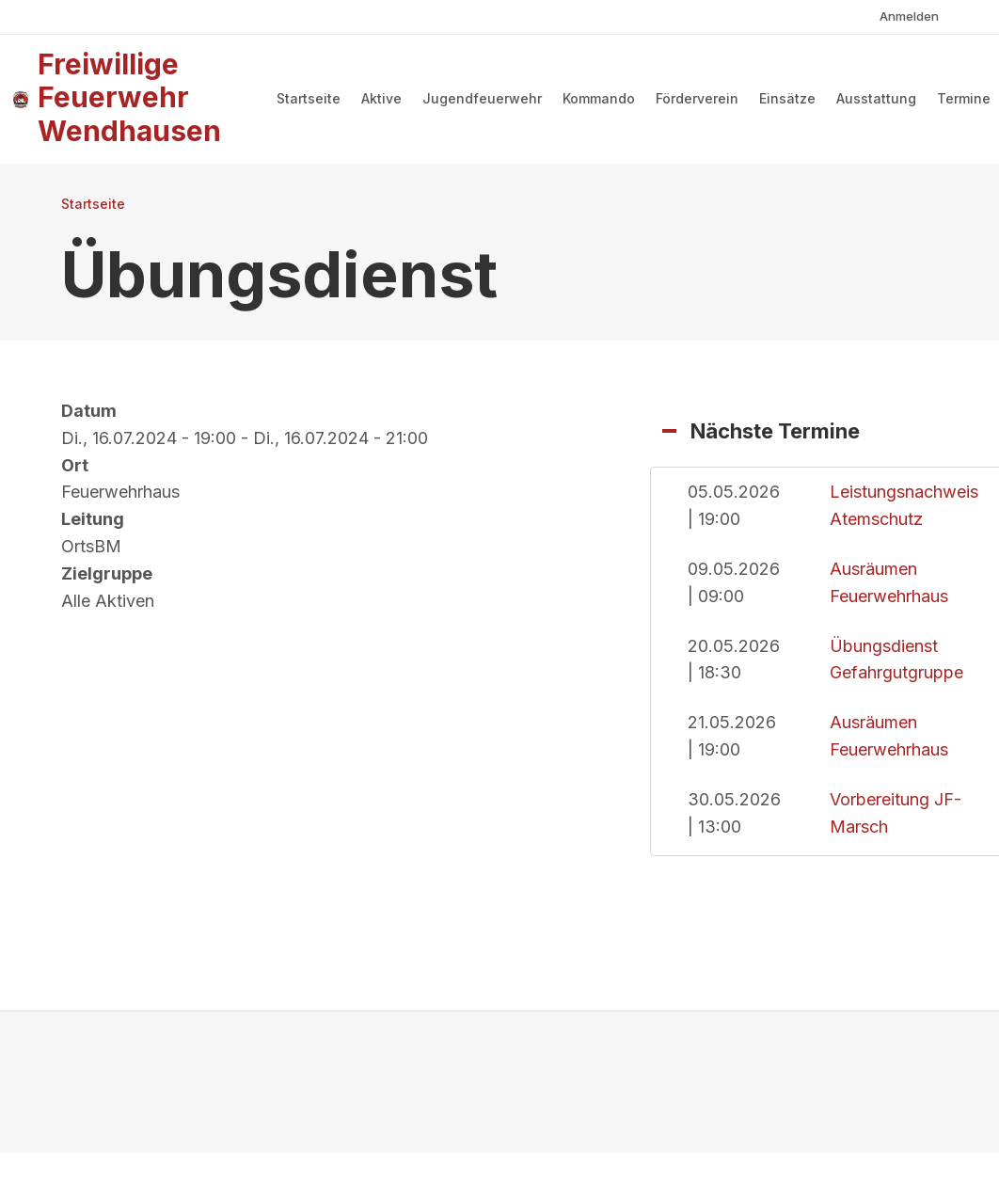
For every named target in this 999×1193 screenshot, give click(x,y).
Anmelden (909, 16)
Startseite (309, 98)
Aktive (381, 98)
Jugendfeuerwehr (482, 98)
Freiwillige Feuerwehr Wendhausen (129, 98)
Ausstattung (876, 98)
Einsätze (787, 98)
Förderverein (697, 98)
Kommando (599, 98)
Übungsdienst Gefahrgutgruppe (896, 659)
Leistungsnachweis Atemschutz (904, 505)
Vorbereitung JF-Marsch (895, 812)
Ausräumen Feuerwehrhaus (889, 582)
